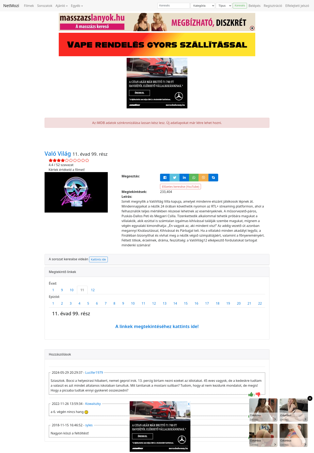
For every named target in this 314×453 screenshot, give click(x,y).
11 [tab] (82, 290)
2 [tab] (62, 303)
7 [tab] (106, 303)
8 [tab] (114, 303)
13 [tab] (164, 303)
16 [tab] (196, 303)
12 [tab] (93, 290)
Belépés (255, 5)
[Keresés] (173, 5)
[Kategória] (203, 6)
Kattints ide (98, 259)
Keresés (240, 5)
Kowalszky (93, 403)
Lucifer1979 (94, 372)
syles (89, 425)
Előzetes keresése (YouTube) (180, 186)
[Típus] (224, 6)
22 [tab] (260, 303)
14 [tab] (175, 303)
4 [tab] (79, 303)
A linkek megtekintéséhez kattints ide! (157, 326)
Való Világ (59, 153)
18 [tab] (217, 303)
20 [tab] (239, 303)
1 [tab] (53, 290)
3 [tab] (71, 303)
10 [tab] (71, 290)
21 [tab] (249, 303)
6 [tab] (97, 303)
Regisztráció (273, 5)
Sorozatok (44, 5)
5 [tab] (88, 303)
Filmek (29, 5)
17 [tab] (207, 303)
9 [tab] (62, 290)
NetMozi (11, 5)
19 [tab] (228, 303)
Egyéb (75, 5)
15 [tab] (186, 303)
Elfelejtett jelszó (297, 5)
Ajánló (60, 5)
